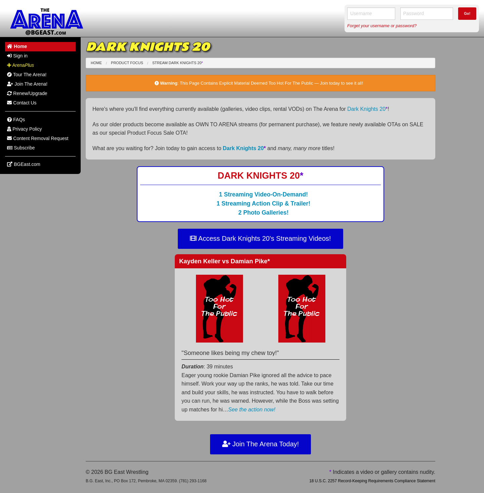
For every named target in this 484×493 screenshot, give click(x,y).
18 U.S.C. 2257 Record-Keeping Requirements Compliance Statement (372, 481)
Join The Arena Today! (260, 444)
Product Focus (127, 63)
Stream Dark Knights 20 (177, 63)
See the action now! (252, 409)
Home (96, 63)
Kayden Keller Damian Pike (224, 261)
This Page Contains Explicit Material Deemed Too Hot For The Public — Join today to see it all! (271, 83)
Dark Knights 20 (367, 109)
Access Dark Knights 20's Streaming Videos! (260, 238)
